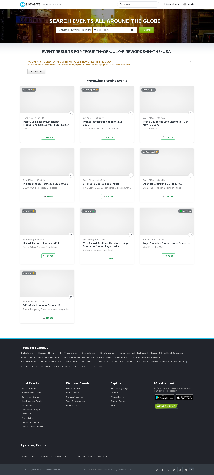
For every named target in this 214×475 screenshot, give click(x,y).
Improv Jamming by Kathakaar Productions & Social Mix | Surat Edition (151, 353)
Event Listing (27, 418)
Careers (34, 456)
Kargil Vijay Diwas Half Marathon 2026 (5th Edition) (161, 362)
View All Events (36, 71)
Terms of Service (77, 456)
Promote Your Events (31, 392)
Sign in (188, 4)
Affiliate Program (118, 397)
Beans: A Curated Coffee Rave (89, 366)
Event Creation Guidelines (34, 426)
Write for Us (71, 405)
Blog (113, 405)
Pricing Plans (28, 405)
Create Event (171, 4)
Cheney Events (89, 353)
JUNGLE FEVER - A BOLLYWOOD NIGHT (115, 362)
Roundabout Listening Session (146, 357)
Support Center (118, 401)
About (24, 456)
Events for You (73, 388)
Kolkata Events (107, 353)
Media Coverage (58, 456)
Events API (26, 414)
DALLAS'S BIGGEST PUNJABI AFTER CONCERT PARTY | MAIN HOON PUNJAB (56, 362)
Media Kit (115, 392)
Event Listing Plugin (120, 388)
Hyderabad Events (47, 353)
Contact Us (103, 456)
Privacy (91, 456)
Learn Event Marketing (32, 422)
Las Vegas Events (68, 353)
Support (44, 456)
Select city (51, 4)
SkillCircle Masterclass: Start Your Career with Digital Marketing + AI (95, 357)
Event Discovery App (75, 401)
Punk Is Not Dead (62, 366)
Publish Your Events (31, 388)
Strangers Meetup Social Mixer (35, 366)
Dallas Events (27, 353)
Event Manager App (31, 409)
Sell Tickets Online (30, 397)
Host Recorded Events (32, 401)
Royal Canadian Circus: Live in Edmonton (40, 357)
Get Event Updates (74, 397)
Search (146, 29)
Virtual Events (72, 392)
